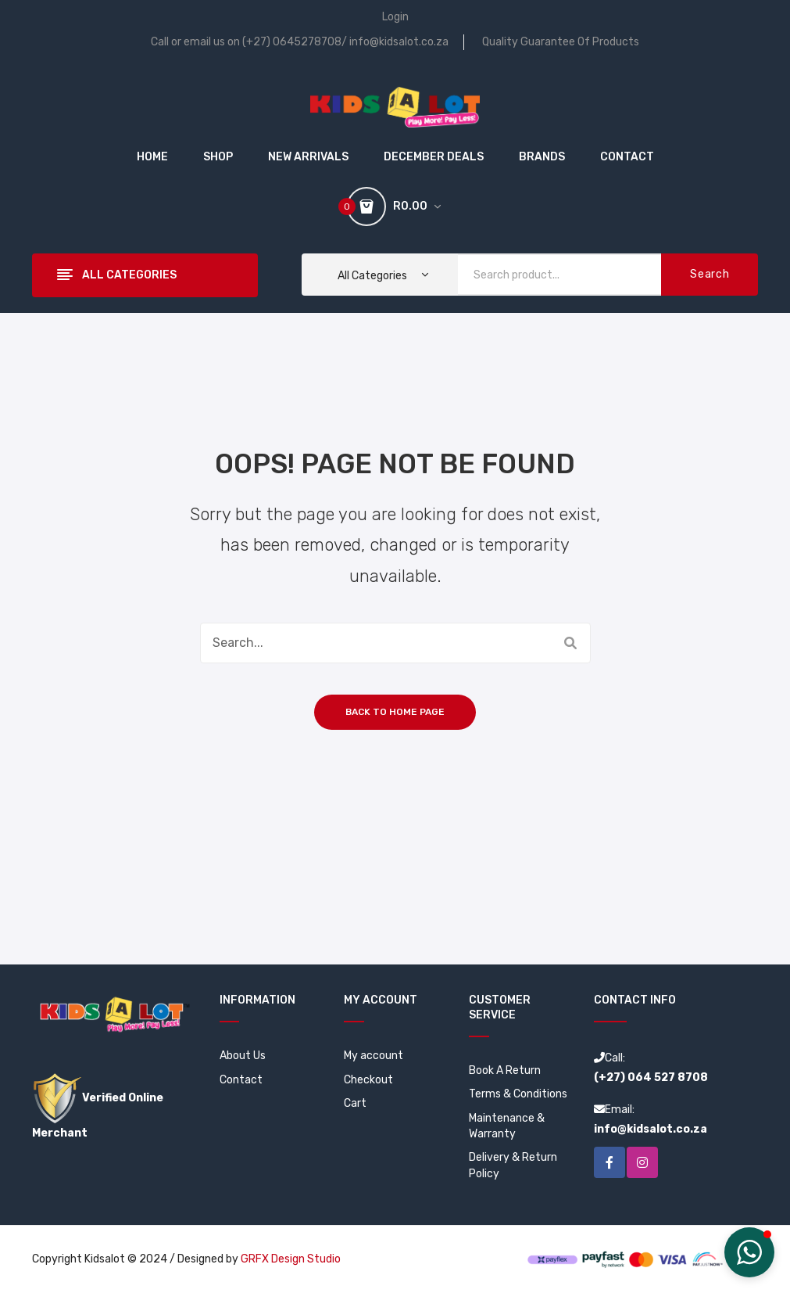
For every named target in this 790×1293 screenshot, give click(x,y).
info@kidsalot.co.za (399, 41)
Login (395, 16)
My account (373, 1055)
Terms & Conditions (518, 1094)
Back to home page (395, 711)
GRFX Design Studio (291, 1259)
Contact (241, 1079)
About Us (243, 1055)
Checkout (368, 1079)
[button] (749, 1252)
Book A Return (505, 1070)
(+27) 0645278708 (291, 41)
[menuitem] (152, 157)
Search (709, 274)
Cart (355, 1103)
